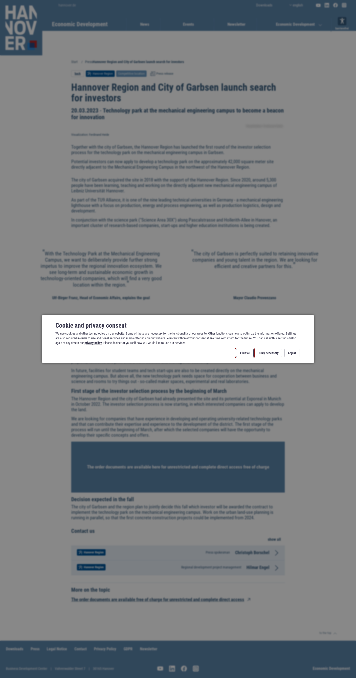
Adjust (292, 353)
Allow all (245, 353)
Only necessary (269, 353)
